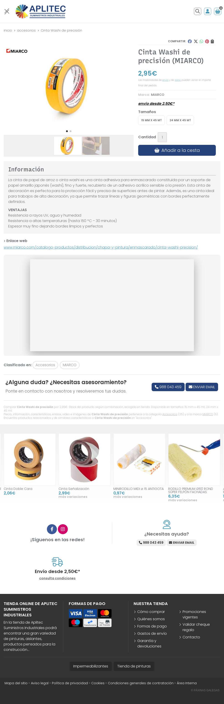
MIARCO (207, 414)
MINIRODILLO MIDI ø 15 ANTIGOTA (138, 489)
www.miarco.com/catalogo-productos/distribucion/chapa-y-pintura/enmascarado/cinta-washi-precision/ (101, 247)
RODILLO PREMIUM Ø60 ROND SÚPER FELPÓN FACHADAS (190, 490)
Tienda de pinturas (134, 666)
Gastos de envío (152, 633)
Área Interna (187, 683)
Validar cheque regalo (196, 627)
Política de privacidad (70, 683)
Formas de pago (152, 626)
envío (165, 80)
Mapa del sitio (16, 683)
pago (178, 80)
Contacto (191, 637)
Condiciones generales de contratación (140, 683)
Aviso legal (39, 683)
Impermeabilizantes (90, 666)
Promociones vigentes (194, 614)
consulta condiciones (57, 578)
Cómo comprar (151, 611)
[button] (67, 131)
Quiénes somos (151, 619)
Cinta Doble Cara (18, 489)
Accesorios (169, 414)
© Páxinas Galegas (205, 690)
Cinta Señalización (74, 489)
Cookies (97, 683)
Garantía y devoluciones (149, 643)
